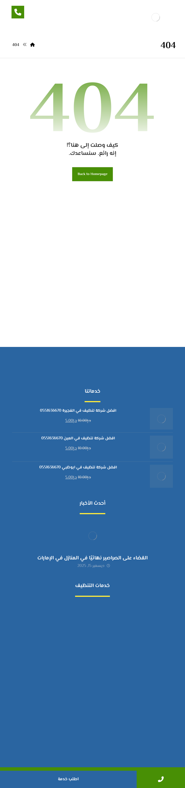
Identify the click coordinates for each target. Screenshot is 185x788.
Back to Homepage (93, 174)
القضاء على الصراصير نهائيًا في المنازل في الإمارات (92, 558)
